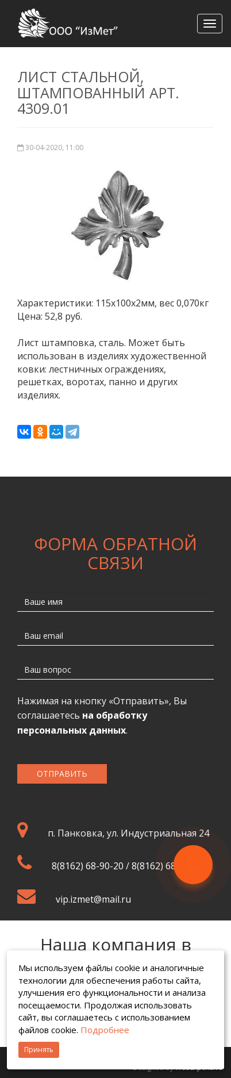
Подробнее (104, 1029)
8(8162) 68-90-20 (88, 866)
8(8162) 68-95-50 (167, 866)
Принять (38, 1049)
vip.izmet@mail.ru (93, 899)
